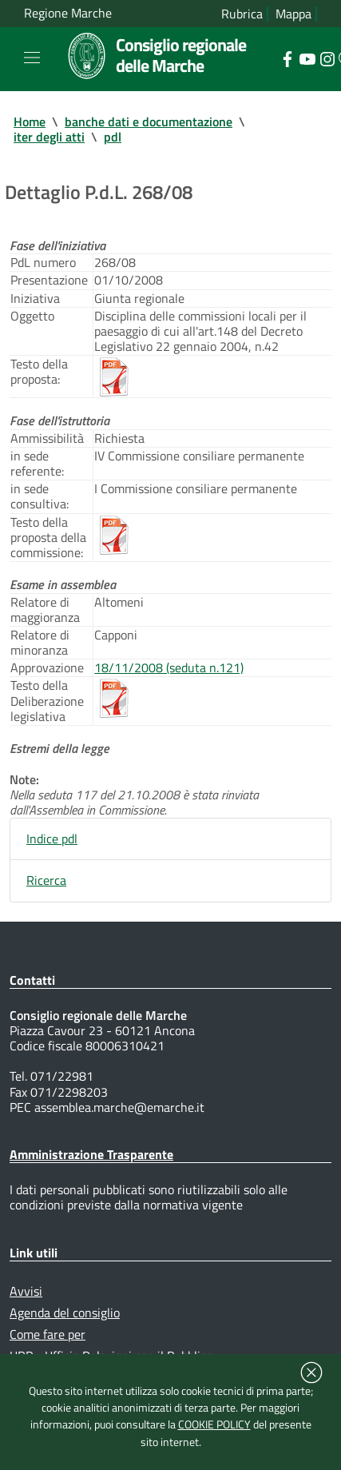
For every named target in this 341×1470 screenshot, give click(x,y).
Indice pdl (51, 838)
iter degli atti (49, 136)
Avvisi (26, 1291)
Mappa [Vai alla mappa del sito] (293, 14)
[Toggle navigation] (32, 57)
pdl (112, 136)
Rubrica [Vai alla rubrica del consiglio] (242, 14)
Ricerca (46, 880)
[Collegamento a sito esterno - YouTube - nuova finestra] (307, 57)
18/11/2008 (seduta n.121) (169, 667)
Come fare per (47, 1334)
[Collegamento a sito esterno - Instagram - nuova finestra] (327, 57)
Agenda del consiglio (65, 1312)
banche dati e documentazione (148, 121)
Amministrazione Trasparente (91, 1154)
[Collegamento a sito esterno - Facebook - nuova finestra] (287, 57)
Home (30, 121)
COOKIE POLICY (214, 1424)
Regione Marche (68, 13)
